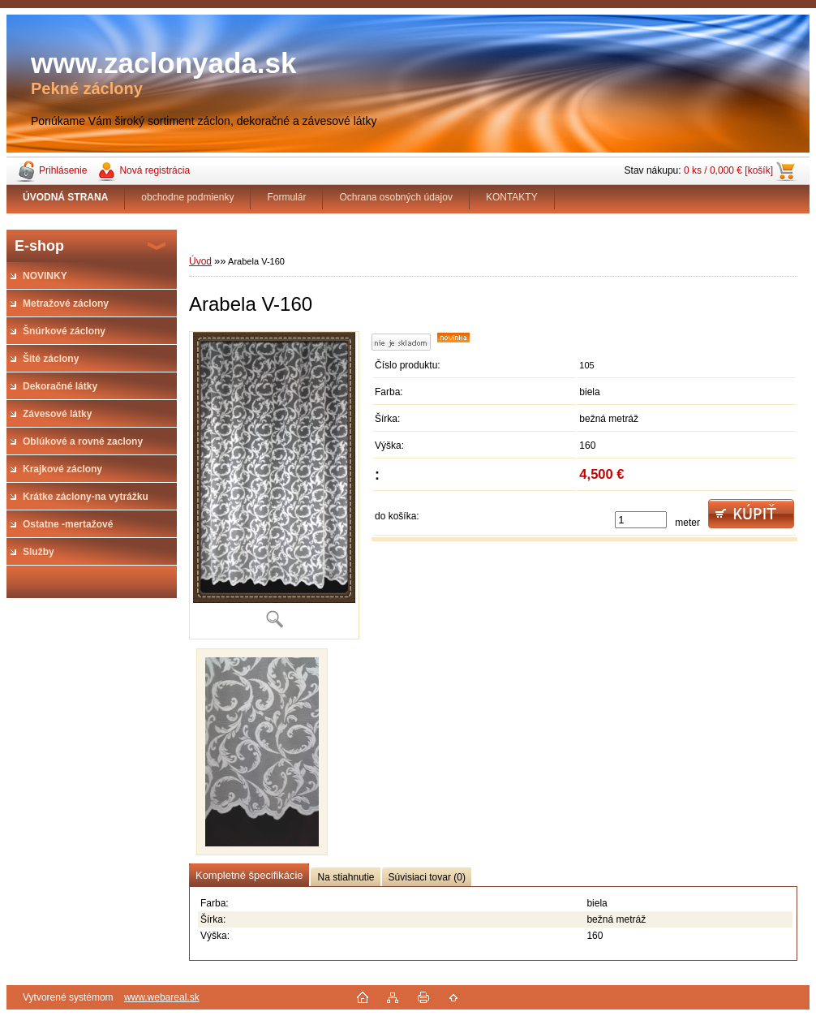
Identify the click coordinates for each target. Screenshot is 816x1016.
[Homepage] (65, 197)
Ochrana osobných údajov (395, 197)
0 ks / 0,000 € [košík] (728, 170)
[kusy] (641, 519)
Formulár (286, 197)
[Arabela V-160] (274, 485)
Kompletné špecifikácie (249, 875)
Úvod (200, 261)
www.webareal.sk (162, 997)
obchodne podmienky (187, 197)
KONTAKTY (512, 197)
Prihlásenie (63, 170)
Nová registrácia (154, 170)
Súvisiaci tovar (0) (427, 877)
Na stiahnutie (345, 877)
